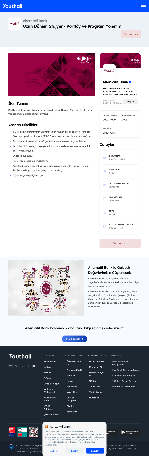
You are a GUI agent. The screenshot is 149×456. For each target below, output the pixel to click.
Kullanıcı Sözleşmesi (49, 391)
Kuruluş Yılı (128, 115)
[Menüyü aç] (143, 6)
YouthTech (94, 386)
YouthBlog (71, 411)
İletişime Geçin (51, 383)
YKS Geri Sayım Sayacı (124, 381)
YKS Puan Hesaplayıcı (123, 375)
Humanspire (95, 397)
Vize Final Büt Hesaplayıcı (125, 370)
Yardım (47, 372)
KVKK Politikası (48, 407)
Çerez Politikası (51, 414)
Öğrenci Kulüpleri (71, 399)
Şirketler (70, 375)
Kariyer (47, 367)
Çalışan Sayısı (110, 115)
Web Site (107, 128)
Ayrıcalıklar (72, 392)
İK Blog (93, 381)
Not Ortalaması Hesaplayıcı (120, 363)
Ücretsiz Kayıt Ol (73, 363)
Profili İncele (74, 338)
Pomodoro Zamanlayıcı (124, 386)
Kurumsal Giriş (96, 367)
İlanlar (69, 381)
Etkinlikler (71, 386)
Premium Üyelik (74, 370)
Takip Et (130, 102)
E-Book (47, 378)
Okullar (70, 406)
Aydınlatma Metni (50, 399)
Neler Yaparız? (96, 361)
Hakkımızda (50, 361)
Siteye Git (109, 132)
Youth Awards (96, 392)
